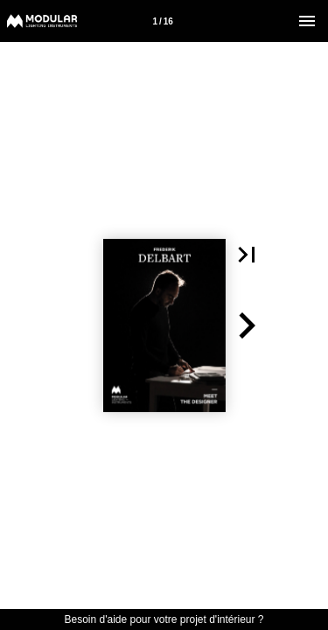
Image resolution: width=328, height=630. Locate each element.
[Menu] (307, 21)
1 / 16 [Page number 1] (162, 21)
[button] (247, 254)
